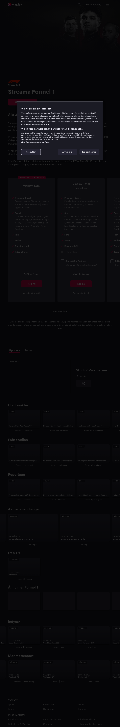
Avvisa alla (67, 152)
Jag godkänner (89, 152)
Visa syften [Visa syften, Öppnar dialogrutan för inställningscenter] (31, 152)
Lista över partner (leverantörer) (35, 142)
